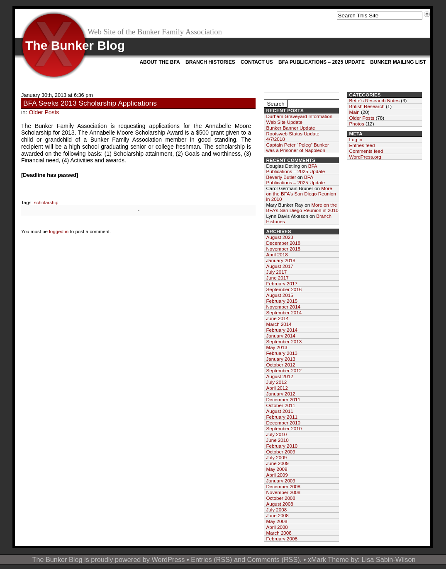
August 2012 (279, 376)
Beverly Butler (281, 177)
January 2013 (280, 359)
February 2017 (281, 283)
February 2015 (281, 301)
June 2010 (277, 440)
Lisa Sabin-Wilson (389, 559)
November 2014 (283, 306)
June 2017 (277, 277)
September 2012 (284, 370)
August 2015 (279, 295)
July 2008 (276, 509)
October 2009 (280, 451)
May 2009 (276, 469)
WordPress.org (365, 156)
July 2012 (276, 382)
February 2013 (281, 353)
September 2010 (284, 428)
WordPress (168, 559)
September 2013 (284, 341)
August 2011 (279, 411)
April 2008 (277, 527)
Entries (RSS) (211, 559)
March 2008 (278, 532)
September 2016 (284, 289)
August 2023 (279, 237)
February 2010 (281, 445)
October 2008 (280, 498)
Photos (356, 123)
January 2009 (280, 480)
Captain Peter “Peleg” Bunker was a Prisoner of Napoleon (297, 147)
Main (354, 112)
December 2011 (283, 399)
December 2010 (283, 422)
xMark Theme (328, 559)
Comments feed (366, 151)
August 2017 (279, 266)
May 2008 (276, 521)
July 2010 (276, 434)
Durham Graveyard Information (299, 116)
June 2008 (277, 515)
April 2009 (277, 474)
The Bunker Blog (75, 45)
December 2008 (283, 486)
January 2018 (280, 260)
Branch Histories (210, 62)
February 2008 (281, 538)
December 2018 (283, 243)
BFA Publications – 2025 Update (321, 62)
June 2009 (277, 463)
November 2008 (283, 492)
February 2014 (281, 330)
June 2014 (277, 318)
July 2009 (276, 457)
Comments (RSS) (273, 559)
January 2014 (280, 335)
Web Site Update (284, 122)
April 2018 (277, 254)
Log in (356, 139)
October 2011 (280, 405)
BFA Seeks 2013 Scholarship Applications (90, 103)
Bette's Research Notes (374, 100)
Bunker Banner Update (290, 127)
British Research (367, 106)
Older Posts (44, 112)
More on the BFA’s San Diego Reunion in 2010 (301, 194)
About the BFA (159, 62)
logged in (58, 231)
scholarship (46, 202)
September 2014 (284, 312)
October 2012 (280, 364)
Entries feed (362, 145)
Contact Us (257, 62)
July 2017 (276, 272)
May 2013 (276, 347)
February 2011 (281, 417)
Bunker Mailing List (398, 62)
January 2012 (280, 393)
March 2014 (278, 324)
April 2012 (277, 388)
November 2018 (283, 248)
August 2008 (279, 503)
